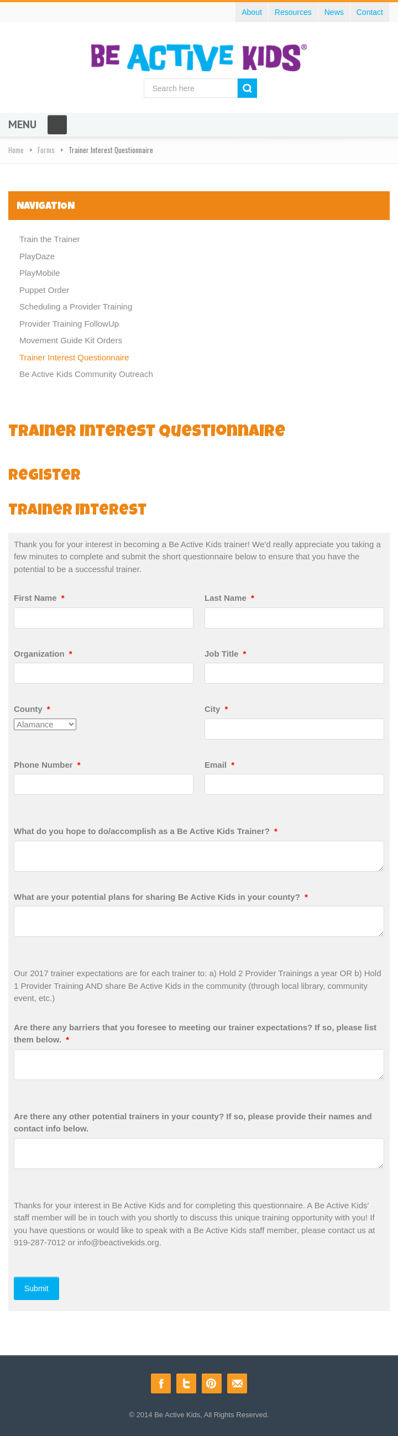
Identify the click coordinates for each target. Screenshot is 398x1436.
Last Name (229, 597)
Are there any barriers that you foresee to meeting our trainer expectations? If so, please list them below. (195, 1034)
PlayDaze (37, 256)
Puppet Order (44, 290)
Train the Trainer (49, 239)
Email (219, 764)
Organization (43, 653)
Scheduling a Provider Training (75, 306)
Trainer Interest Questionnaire (74, 357)
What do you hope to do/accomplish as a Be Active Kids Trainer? (145, 831)
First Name (39, 597)
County (32, 709)
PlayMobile (39, 272)
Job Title (225, 653)
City (216, 709)
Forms (46, 149)
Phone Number (47, 764)
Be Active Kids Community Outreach (86, 374)
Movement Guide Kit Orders (70, 340)
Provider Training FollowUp (69, 323)
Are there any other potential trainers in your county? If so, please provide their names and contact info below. (193, 1123)
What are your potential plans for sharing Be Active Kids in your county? (161, 897)
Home (16, 149)
